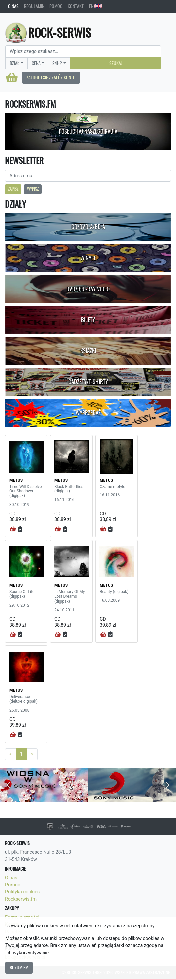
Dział (14, 63)
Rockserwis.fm (21, 899)
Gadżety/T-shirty (88, 382)
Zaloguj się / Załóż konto (51, 77)
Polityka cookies (22, 892)
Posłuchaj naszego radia (88, 131)
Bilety (88, 320)
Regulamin (34, 6)
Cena (36, 63)
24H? (57, 63)
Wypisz (33, 189)
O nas (13, 6)
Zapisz (13, 189)
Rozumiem (19, 967)
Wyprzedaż (88, 413)
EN (95, 6)
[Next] (32, 754)
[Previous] (10, 754)
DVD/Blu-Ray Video (88, 289)
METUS (16, 480)
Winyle (88, 258)
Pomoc (55, 6)
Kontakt (76, 6)
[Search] (83, 51)
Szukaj (115, 63)
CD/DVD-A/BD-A (88, 227)
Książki (88, 351)
